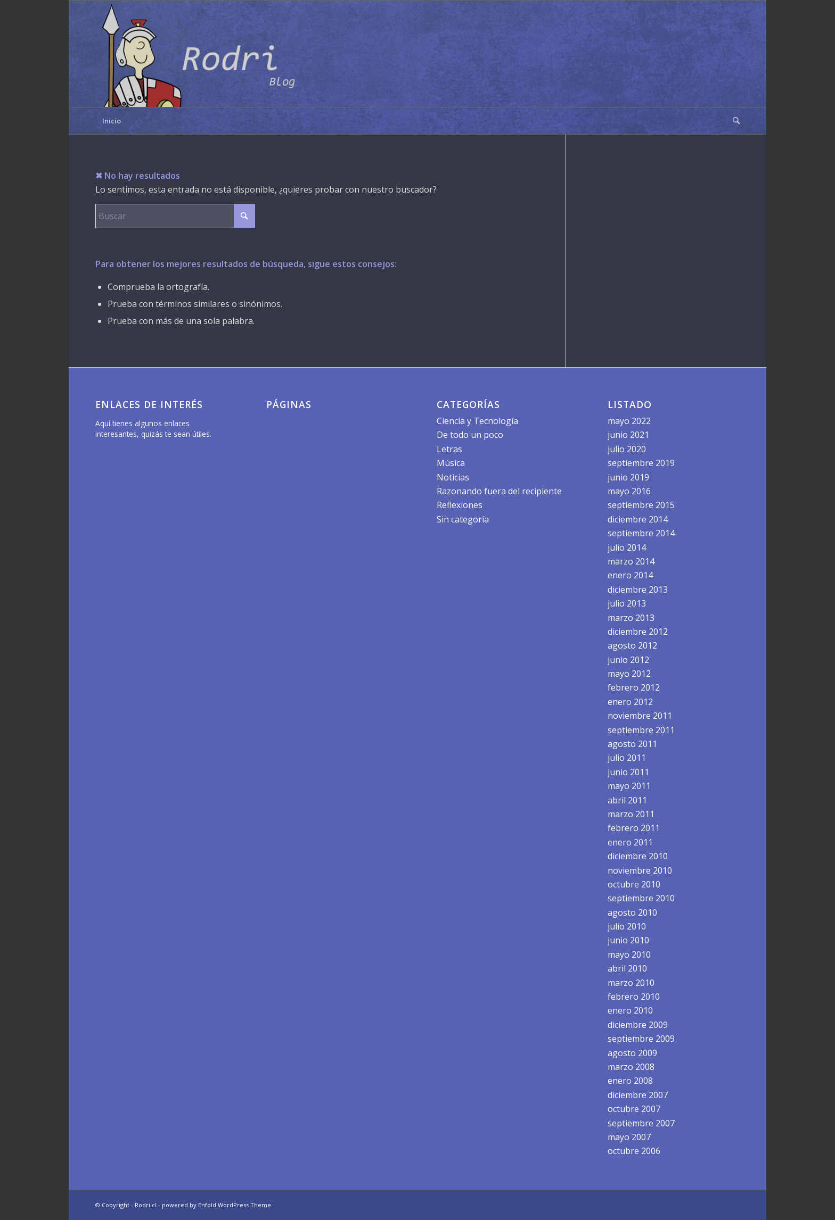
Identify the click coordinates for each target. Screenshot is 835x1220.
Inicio (111, 121)
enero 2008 (630, 1080)
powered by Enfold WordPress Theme (216, 1205)
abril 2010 (627, 968)
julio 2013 (627, 603)
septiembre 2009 (641, 1038)
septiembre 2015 (641, 505)
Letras (449, 449)
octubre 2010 (634, 884)
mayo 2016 (629, 491)
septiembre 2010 (641, 898)
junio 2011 (628, 772)
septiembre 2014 (641, 533)
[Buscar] (733, 120)
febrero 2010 (634, 996)
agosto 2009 (632, 1053)
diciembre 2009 (638, 1025)
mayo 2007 (629, 1137)
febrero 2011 (634, 828)
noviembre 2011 (640, 715)
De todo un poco (470, 435)
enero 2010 (630, 1010)
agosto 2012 (632, 645)
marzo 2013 (631, 618)
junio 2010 (628, 940)
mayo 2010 (629, 954)
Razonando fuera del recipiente (499, 491)
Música (451, 463)
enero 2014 (630, 575)
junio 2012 (628, 660)
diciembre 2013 (638, 589)
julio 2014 (627, 547)
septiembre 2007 (641, 1123)
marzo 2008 (631, 1067)
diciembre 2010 (638, 856)
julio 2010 (627, 926)
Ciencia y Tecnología (477, 421)
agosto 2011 (632, 744)
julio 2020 (627, 449)
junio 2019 (628, 477)
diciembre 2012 (638, 631)
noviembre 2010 (640, 870)
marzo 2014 (631, 561)
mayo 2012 (629, 673)
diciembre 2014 (638, 519)
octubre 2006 (634, 1151)
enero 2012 (630, 702)
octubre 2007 (634, 1109)
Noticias (453, 477)
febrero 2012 (634, 687)
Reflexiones (459, 505)
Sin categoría (463, 519)
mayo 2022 (629, 421)
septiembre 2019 (641, 463)
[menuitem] (733, 120)
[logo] (201, 54)
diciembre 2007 (638, 1095)
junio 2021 (628, 435)
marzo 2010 (631, 983)
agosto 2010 (632, 912)
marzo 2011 (631, 814)
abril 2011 (627, 800)
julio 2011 (627, 757)
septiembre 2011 (641, 730)
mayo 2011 (629, 786)
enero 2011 (630, 842)
